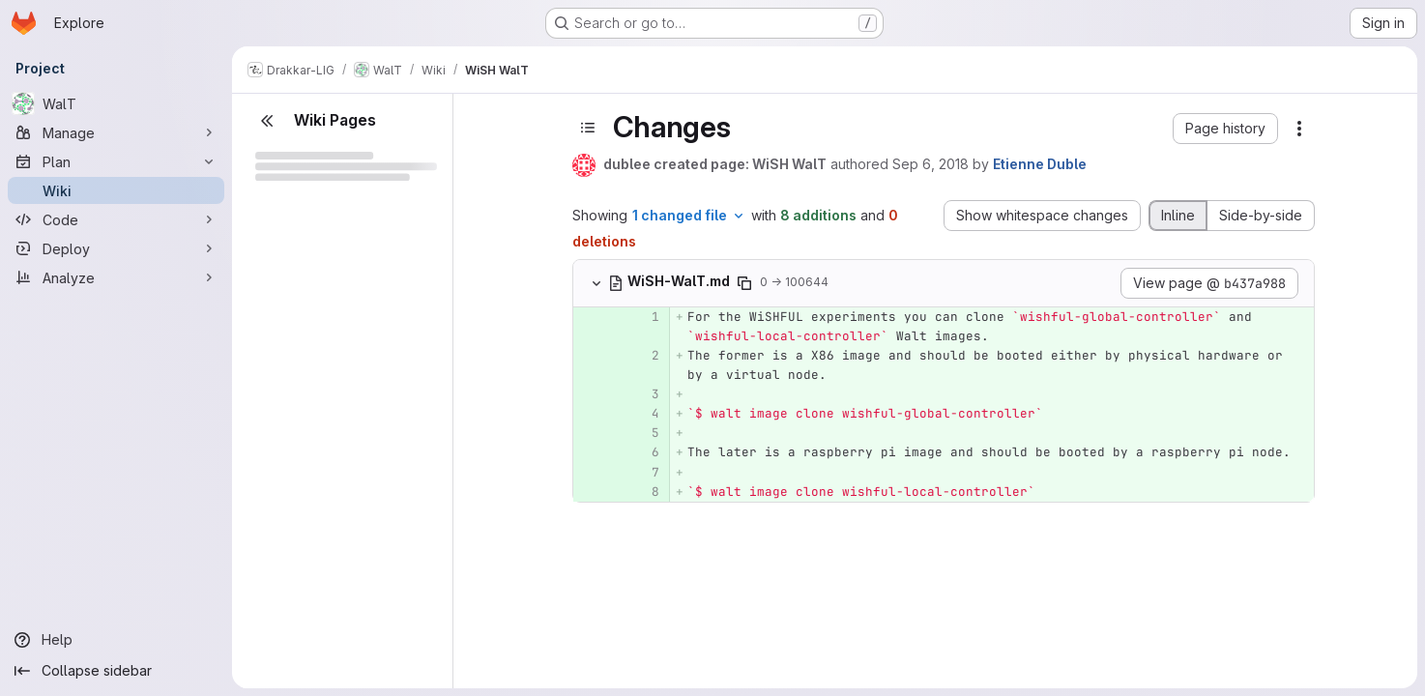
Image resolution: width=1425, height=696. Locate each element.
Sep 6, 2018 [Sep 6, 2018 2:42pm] (930, 164)
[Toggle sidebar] (587, 127)
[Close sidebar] (266, 120)
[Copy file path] (744, 283)
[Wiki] (116, 190)
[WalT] (116, 103)
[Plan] (116, 161)
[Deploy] (116, 248)
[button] (1225, 128)
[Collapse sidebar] (116, 670)
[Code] (116, 219)
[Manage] (116, 132)
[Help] (116, 639)
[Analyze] (116, 277)
